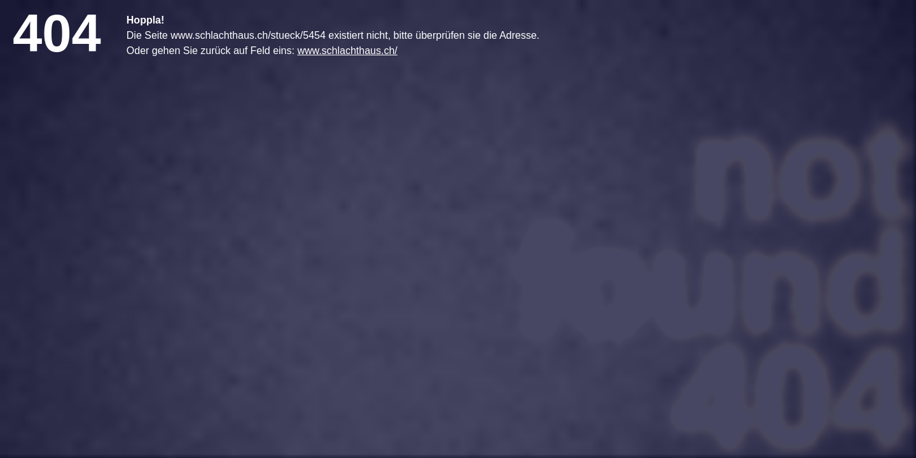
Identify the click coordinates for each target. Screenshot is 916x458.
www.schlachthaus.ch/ (347, 50)
